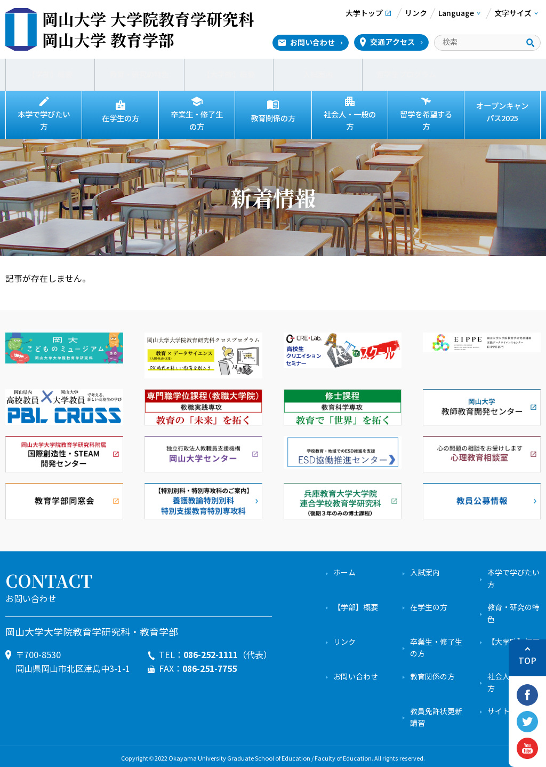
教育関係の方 (273, 118)
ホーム (344, 568)
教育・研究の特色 (139, 75)
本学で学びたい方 (43, 118)
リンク (344, 638)
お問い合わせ (312, 43)
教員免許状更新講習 (436, 712)
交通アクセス (392, 42)
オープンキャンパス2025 (502, 112)
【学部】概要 (50, 75)
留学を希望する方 (426, 118)
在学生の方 (120, 118)
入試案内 (318, 75)
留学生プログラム (406, 75)
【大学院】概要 (228, 75)
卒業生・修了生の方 (196, 118)
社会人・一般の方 (349, 118)
